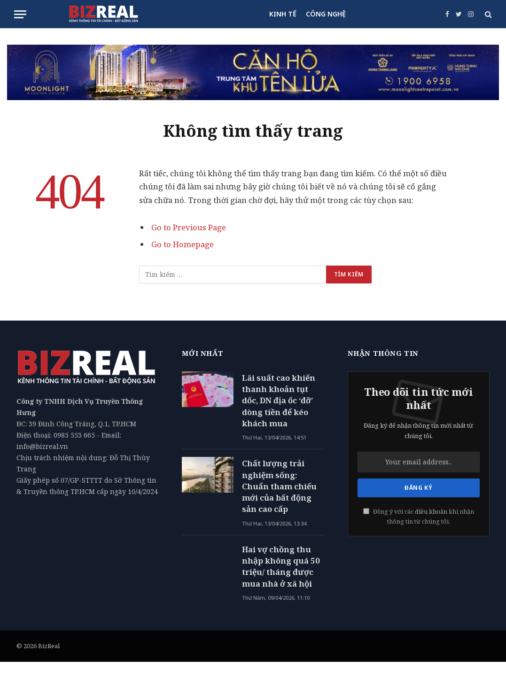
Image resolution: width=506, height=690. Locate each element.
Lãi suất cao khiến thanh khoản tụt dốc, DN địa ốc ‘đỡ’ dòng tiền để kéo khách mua (278, 400)
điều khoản (431, 512)
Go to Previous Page (188, 227)
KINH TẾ (282, 13)
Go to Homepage (182, 244)
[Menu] (20, 14)
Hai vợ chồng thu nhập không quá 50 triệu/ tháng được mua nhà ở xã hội (281, 566)
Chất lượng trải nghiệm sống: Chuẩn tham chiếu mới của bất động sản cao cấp (279, 486)
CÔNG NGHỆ (326, 13)
